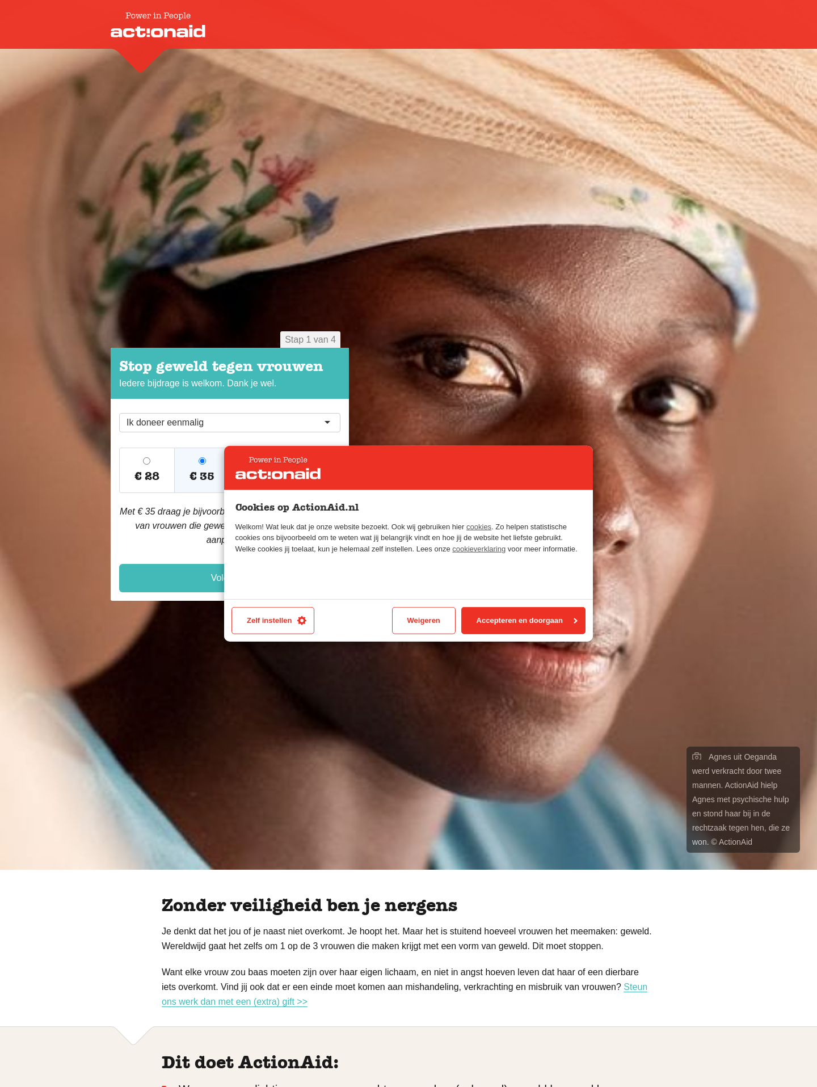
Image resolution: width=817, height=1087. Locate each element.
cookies (478, 527)
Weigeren (423, 620)
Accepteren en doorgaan (527, 620)
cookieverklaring (479, 549)
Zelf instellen (276, 620)
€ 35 (201, 476)
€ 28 (146, 476)
